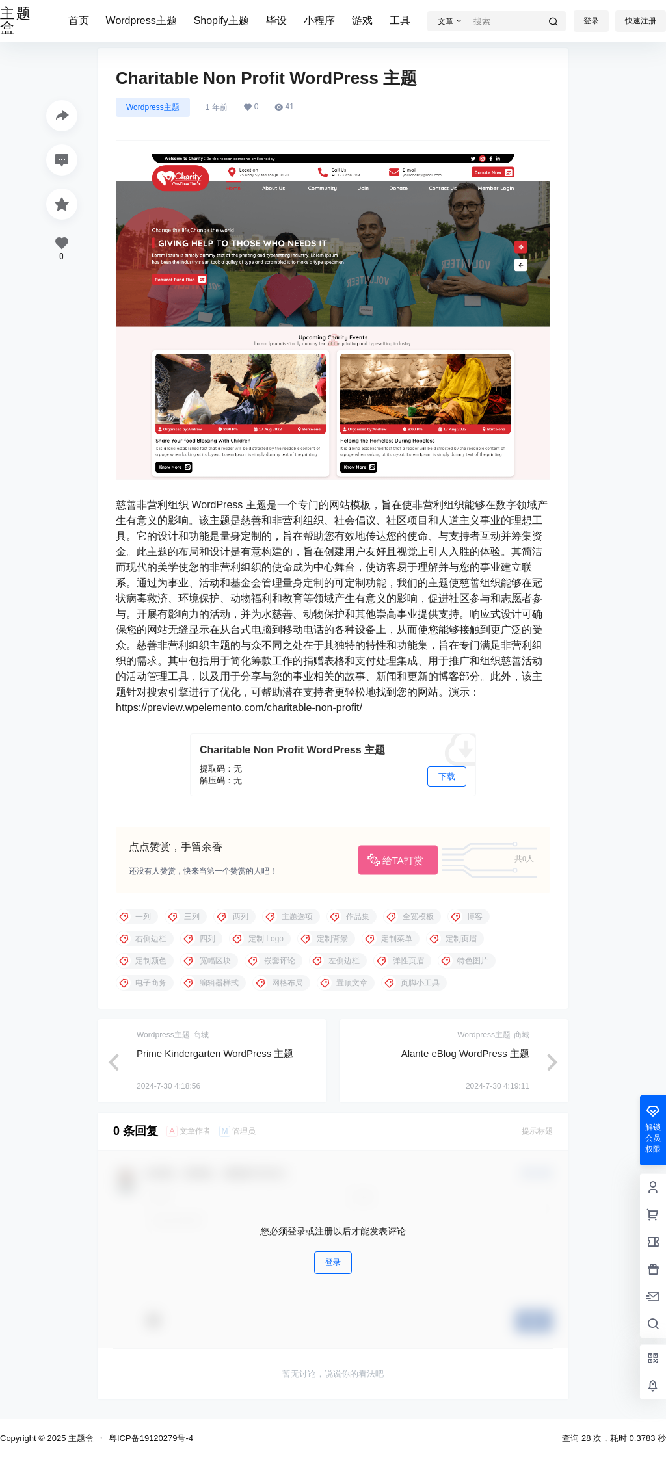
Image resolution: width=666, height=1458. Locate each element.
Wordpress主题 (141, 20)
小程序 (319, 20)
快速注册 (640, 20)
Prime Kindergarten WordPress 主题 (215, 1053)
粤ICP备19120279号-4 (151, 1438)
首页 (78, 20)
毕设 (276, 20)
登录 (591, 20)
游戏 (362, 20)
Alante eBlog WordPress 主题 (465, 1053)
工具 (400, 20)
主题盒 (80, 1438)
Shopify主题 (221, 20)
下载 (446, 776)
